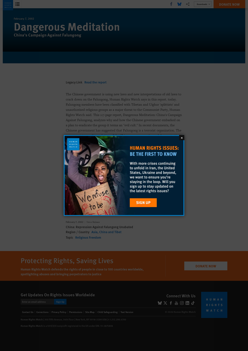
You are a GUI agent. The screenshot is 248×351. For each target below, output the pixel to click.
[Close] (181, 137)
